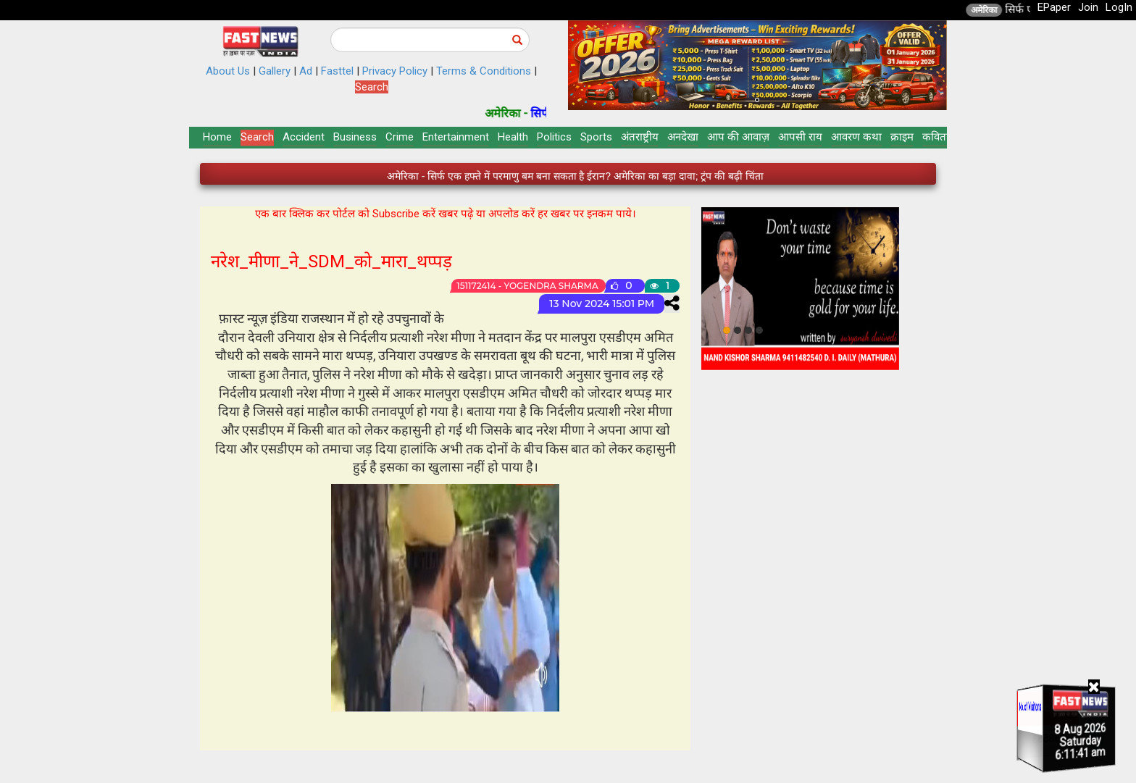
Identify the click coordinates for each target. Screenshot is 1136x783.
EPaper (1054, 7)
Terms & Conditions (483, 71)
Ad (305, 71)
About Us (228, 71)
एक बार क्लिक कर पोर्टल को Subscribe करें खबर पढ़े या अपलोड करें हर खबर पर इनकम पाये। (445, 213)
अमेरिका (1002, 10)
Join (1088, 7)
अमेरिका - (525, 113)
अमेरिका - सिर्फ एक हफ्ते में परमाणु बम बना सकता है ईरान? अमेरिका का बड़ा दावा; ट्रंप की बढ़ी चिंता (575, 176)
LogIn (1119, 7)
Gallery (275, 71)
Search (371, 86)
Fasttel (337, 71)
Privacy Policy (394, 71)
